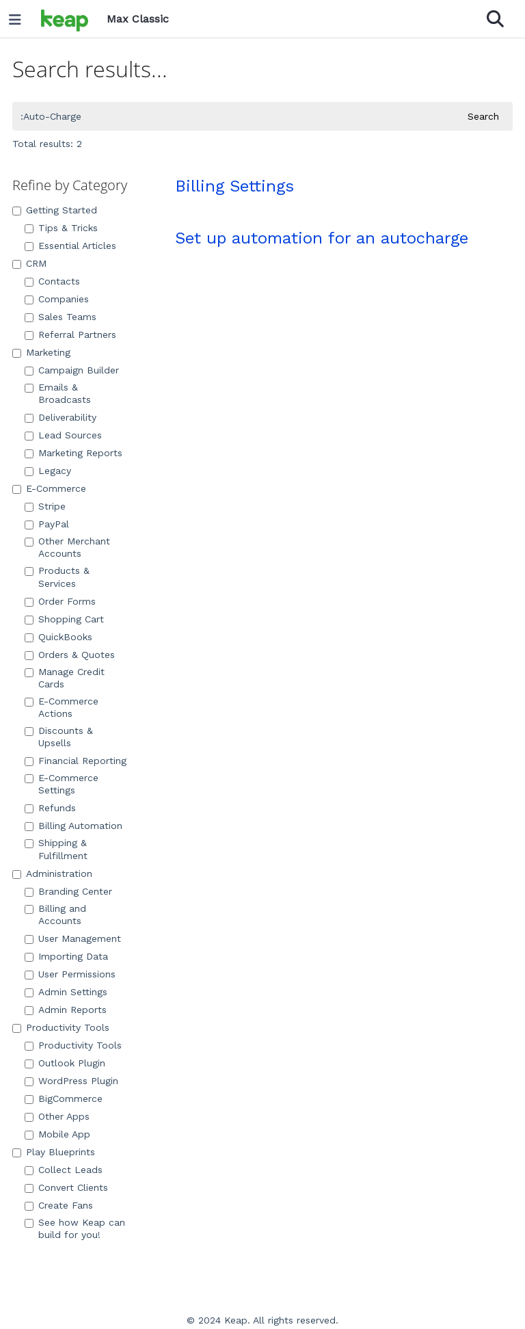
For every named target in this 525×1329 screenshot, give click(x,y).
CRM (29, 263)
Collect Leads (64, 1169)
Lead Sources (63, 435)
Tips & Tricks (61, 227)
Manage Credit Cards (65, 677)
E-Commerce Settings (61, 783)
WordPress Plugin (71, 1080)
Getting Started (54, 210)
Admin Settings (66, 991)
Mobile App (57, 1134)
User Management (73, 938)
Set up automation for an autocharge (321, 238)
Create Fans (59, 1205)
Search (483, 116)
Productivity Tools (60, 1027)
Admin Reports (66, 1009)
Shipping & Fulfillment (56, 848)
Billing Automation (73, 825)
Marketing (41, 352)
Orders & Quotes (70, 654)
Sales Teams (60, 316)
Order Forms (60, 601)
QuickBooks (58, 636)
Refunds (50, 807)
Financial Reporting (75, 760)
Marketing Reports (73, 452)
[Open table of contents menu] (20, 16)
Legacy (48, 470)
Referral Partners (70, 334)
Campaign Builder (72, 370)
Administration (52, 873)
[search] (234, 116)
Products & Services (57, 576)
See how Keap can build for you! (75, 1228)
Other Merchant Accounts (67, 547)
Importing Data (66, 956)
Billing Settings (234, 186)
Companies (57, 298)
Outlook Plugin (65, 1062)
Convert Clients (66, 1187)
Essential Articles (70, 245)
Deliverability (60, 417)
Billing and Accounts (55, 914)
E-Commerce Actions (61, 707)
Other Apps (57, 1116)
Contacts (52, 281)
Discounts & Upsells (59, 736)
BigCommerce (64, 1098)
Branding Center (68, 891)
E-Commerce (49, 488)
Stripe (45, 506)
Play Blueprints (53, 1151)
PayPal (47, 523)
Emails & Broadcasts (58, 393)
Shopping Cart (64, 619)
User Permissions (70, 974)
